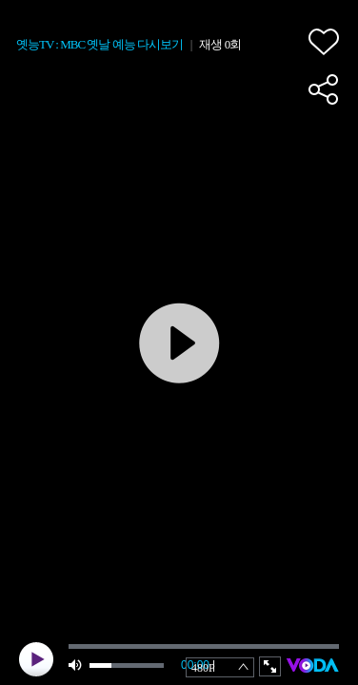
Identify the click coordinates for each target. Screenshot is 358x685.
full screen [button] (270, 666)
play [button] (36, 659)
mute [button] (76, 665)
